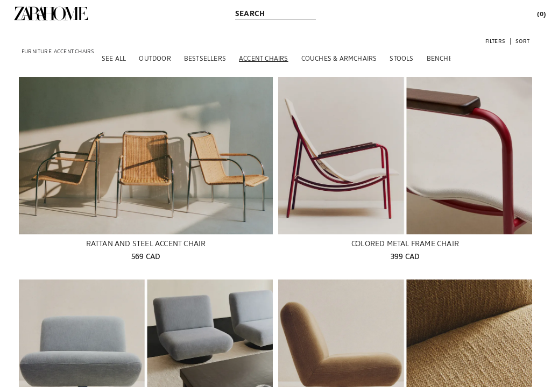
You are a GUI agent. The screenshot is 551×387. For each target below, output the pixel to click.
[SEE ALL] (114, 58)
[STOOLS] (401, 58)
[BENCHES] (441, 58)
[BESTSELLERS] (205, 58)
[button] (495, 41)
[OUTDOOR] (155, 58)
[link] (51, 13)
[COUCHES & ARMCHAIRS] (339, 58)
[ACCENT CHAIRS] (263, 58)
